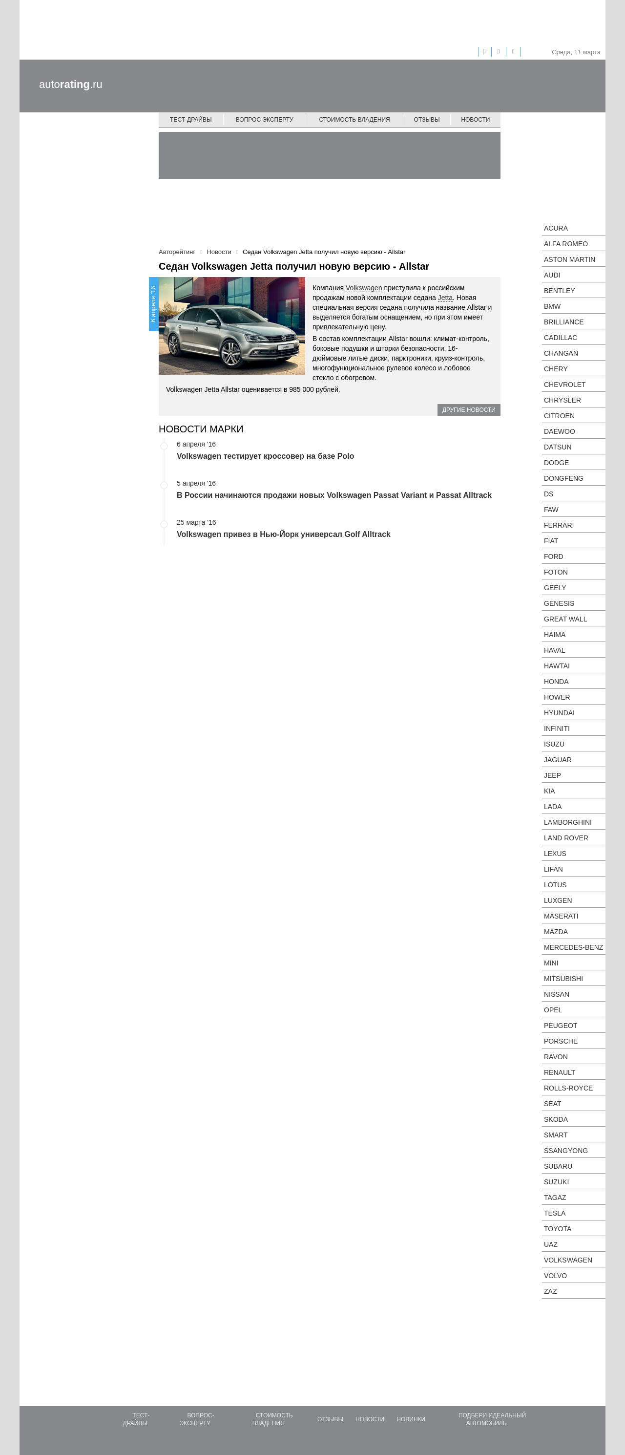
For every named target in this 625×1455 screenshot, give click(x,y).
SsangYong (566, 1151)
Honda (556, 681)
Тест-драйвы (191, 119)
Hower (557, 697)
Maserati (561, 916)
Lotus (555, 885)
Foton (556, 572)
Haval (554, 650)
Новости (475, 119)
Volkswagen (364, 288)
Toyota (557, 1229)
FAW (551, 510)
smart (556, 1135)
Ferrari (559, 525)
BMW (552, 306)
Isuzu (554, 744)
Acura (556, 228)
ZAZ (550, 1291)
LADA (553, 807)
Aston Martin (569, 259)
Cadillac (560, 338)
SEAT (553, 1104)
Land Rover (566, 838)
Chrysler (562, 400)
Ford (553, 556)
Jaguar (558, 760)
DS (548, 494)
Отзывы (427, 119)
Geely (555, 588)
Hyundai (559, 713)
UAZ (551, 1244)
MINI (551, 963)
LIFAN (553, 869)
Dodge (556, 463)
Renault (559, 1072)
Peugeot (560, 1025)
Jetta (445, 297)
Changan (561, 353)
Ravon (556, 1057)
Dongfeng (563, 478)
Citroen (559, 416)
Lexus (555, 853)
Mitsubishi (563, 979)
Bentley (559, 291)
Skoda (556, 1119)
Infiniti (557, 728)
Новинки (410, 1419)
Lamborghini (568, 822)
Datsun (558, 447)
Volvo (555, 1276)
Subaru (558, 1166)
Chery (556, 369)
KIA (549, 791)
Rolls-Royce (568, 1088)
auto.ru (71, 84)
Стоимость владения (354, 119)
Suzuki (556, 1182)
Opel (553, 1010)
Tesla (554, 1213)
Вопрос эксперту (264, 119)
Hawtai (557, 666)
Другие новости (469, 410)
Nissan (556, 994)
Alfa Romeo (566, 244)
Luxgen (558, 900)
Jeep (552, 775)
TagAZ (555, 1197)
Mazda (556, 932)
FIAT (551, 541)
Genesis (559, 603)
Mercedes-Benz (573, 947)
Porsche (561, 1041)
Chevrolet (565, 384)
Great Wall (565, 619)
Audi (552, 275)
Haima (554, 635)
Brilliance (564, 322)
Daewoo (559, 431)
